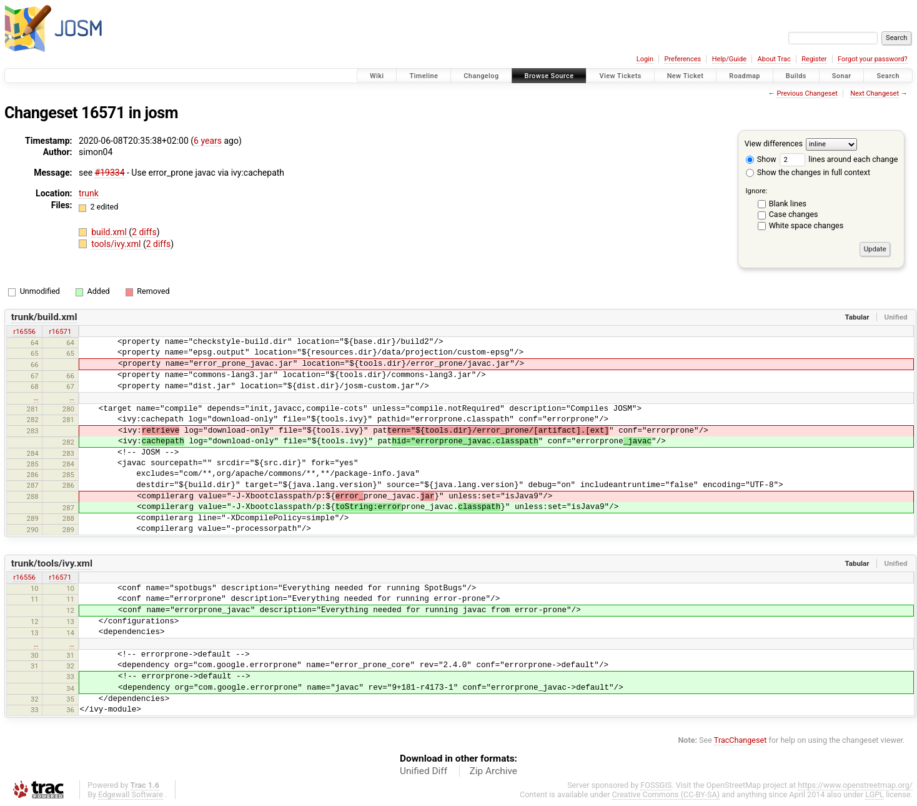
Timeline (423, 76)
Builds (796, 76)
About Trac (774, 59)
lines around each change (839, 159)
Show (761, 159)
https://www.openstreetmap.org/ (855, 785)
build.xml (110, 232)
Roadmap (744, 76)
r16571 (60, 331)
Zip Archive (493, 771)
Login (645, 59)
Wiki (377, 76)
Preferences (682, 59)
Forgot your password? (873, 59)
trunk (89, 193)
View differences (774, 143)
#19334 (110, 173)
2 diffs (144, 232)
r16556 (24, 331)
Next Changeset (874, 93)
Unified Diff (423, 771)
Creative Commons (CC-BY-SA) (666, 794)
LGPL (874, 794)
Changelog (480, 76)
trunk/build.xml (44, 317)
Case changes (793, 214)
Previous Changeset (806, 93)
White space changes (806, 225)
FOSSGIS (656, 785)
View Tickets (620, 76)
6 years (208, 141)
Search (888, 76)
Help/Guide (729, 59)
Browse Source (549, 76)
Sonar (841, 76)
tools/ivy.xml (117, 244)
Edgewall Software (130, 794)
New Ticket (685, 76)
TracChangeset (740, 740)
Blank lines (787, 203)
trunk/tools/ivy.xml (51, 563)
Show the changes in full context (808, 172)
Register (813, 59)
